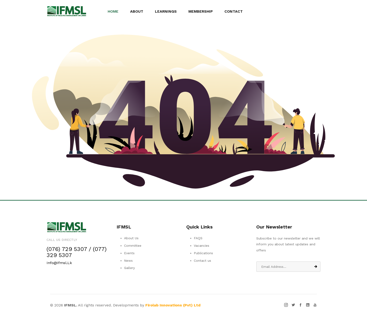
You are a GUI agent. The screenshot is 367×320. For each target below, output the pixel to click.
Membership (203, 11)
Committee (132, 245)
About (138, 11)
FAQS (198, 238)
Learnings (168, 11)
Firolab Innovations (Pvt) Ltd (173, 305)
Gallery (129, 268)
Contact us (202, 260)
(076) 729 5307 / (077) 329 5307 (76, 252)
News (128, 260)
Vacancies (201, 245)
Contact (236, 11)
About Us (131, 238)
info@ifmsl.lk (59, 263)
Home (115, 11)
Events (129, 253)
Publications (203, 253)
